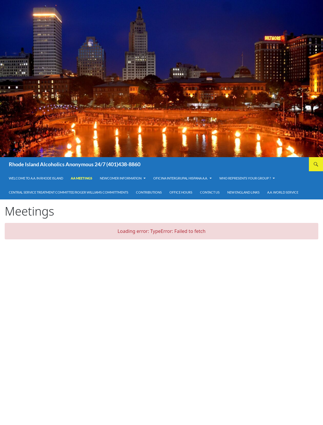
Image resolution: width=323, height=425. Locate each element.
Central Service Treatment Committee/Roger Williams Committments (68, 192)
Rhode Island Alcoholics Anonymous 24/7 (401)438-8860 (74, 164)
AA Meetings (81, 178)
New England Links (243, 192)
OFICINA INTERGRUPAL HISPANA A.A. (180, 178)
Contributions (149, 192)
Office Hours (180, 192)
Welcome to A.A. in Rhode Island (36, 178)
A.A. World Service (282, 192)
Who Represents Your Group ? (245, 178)
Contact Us (210, 192)
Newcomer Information (121, 178)
